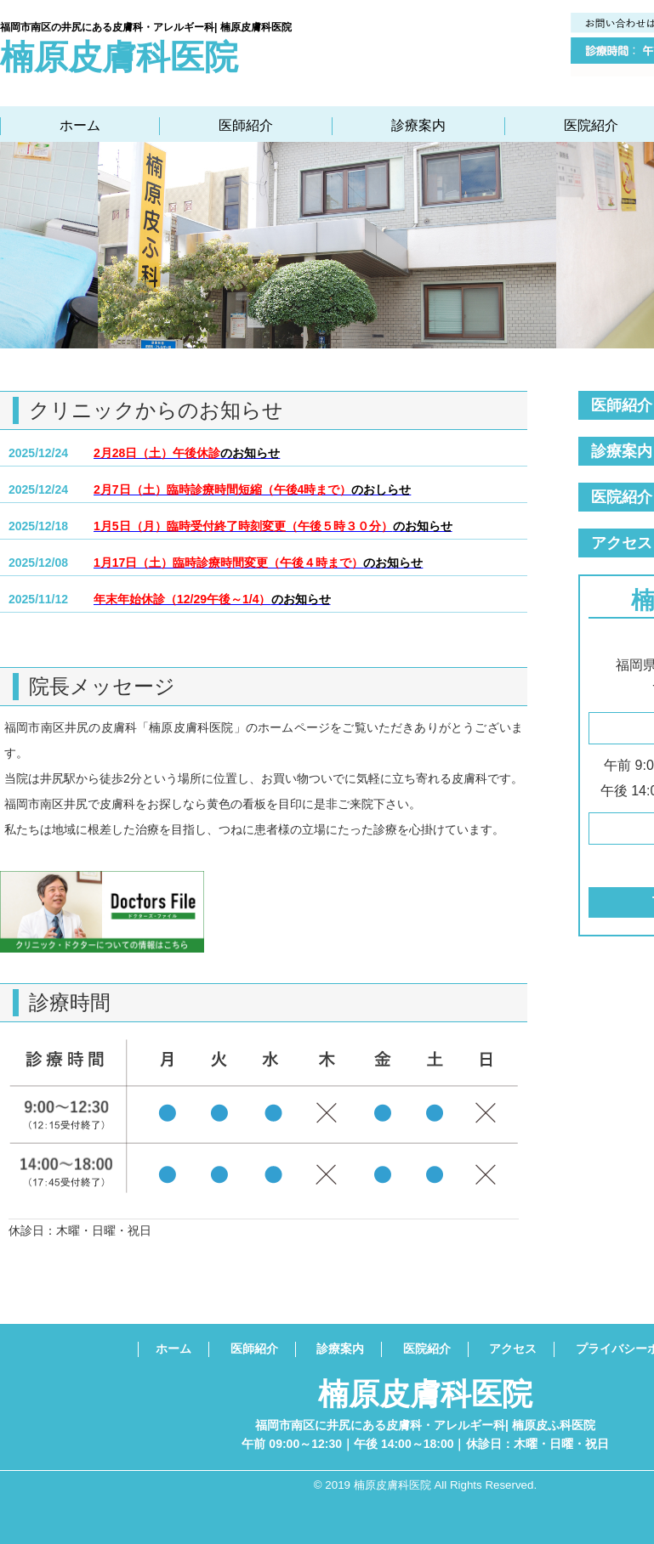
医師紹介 (246, 125)
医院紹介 (591, 125)
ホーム (80, 125)
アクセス (513, 1348)
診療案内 (418, 125)
